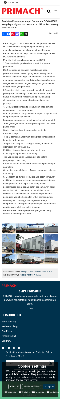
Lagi (31, 308)
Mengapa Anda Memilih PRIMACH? (36, 272)
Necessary (11, 392)
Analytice (24, 392)
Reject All (14, 386)
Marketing (53, 392)
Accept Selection (32, 386)
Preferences (38, 392)
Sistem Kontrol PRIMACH (31, 275)
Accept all (49, 386)
